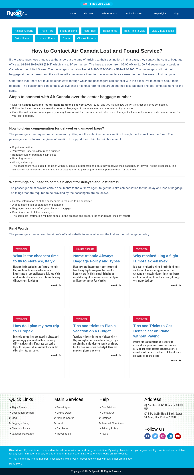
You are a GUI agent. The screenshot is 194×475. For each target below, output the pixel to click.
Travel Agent (64, 407)
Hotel (60, 423)
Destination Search (134, 13)
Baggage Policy (21, 423)
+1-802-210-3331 (97, 3)
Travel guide (64, 433)
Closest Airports (86, 38)
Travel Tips (46, 30)
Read (56, 285)
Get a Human (22, 38)
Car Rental (63, 428)
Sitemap (106, 418)
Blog (176, 13)
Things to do (110, 30)
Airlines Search (109, 13)
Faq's (105, 433)
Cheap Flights (159, 13)
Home (73, 13)
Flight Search (19, 407)
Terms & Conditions (113, 423)
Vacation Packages (23, 433)
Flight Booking (68, 30)
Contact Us (108, 412)
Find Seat (89, 13)
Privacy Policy (110, 428)
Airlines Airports (24, 30)
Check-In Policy (21, 428)
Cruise (66, 38)
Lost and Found (46, 38)
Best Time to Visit (134, 30)
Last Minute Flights (163, 30)
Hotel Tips (90, 30)
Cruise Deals (64, 412)
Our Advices (109, 407)
